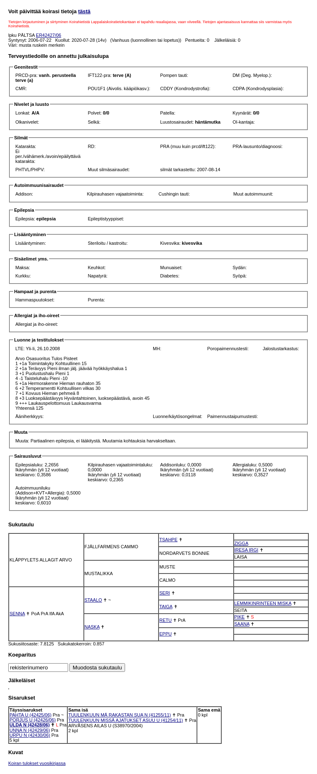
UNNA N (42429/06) (29, 730)
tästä (84, 11)
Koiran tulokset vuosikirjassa (37, 763)
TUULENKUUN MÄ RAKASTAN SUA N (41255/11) (119, 714)
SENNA (17, 613)
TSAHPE (168, 539)
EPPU (165, 633)
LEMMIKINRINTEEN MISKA (262, 603)
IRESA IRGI (246, 549)
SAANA (242, 623)
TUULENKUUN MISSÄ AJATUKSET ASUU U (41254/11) (125, 720)
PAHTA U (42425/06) (30, 714)
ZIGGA (241, 543)
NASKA (92, 626)
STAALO (93, 599)
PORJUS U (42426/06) (32, 719)
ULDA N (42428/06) (29, 724)
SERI (164, 592)
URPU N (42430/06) (29, 735)
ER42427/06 (48, 35)
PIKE (239, 616)
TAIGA (166, 606)
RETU (165, 620)
